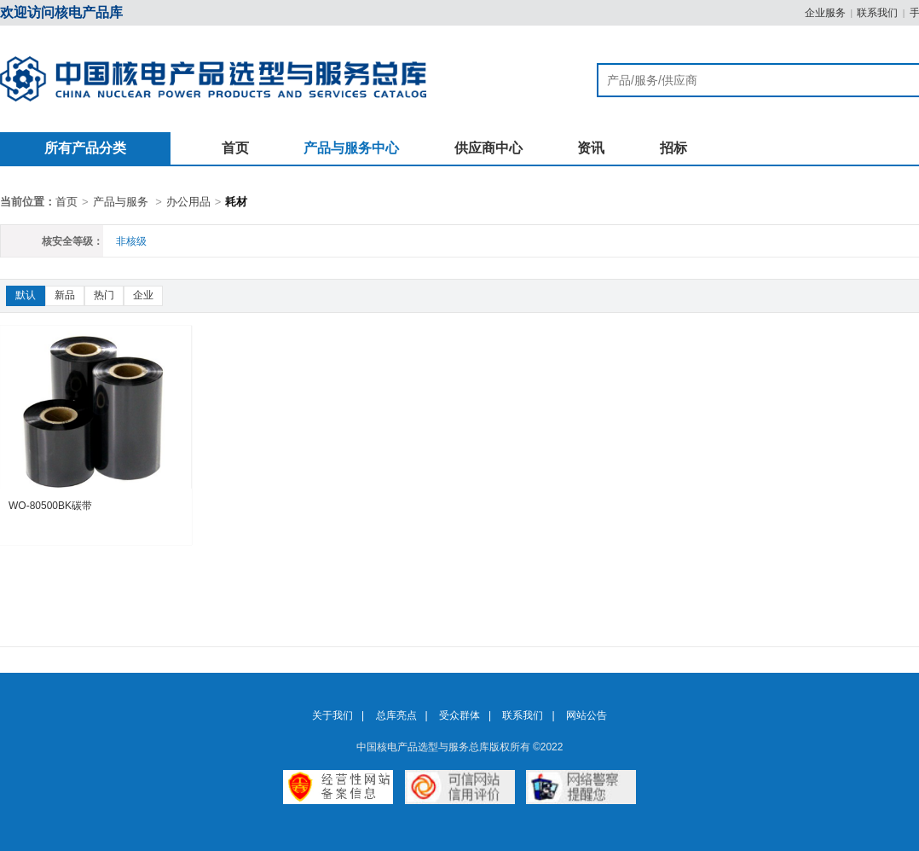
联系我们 (877, 13)
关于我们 (332, 715)
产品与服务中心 (351, 148)
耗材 (236, 201)
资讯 (590, 148)
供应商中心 (488, 148)
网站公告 (586, 715)
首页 (235, 148)
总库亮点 (396, 715)
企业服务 (825, 13)
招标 (673, 148)
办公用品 (188, 201)
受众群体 (459, 715)
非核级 (131, 241)
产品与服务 (120, 201)
